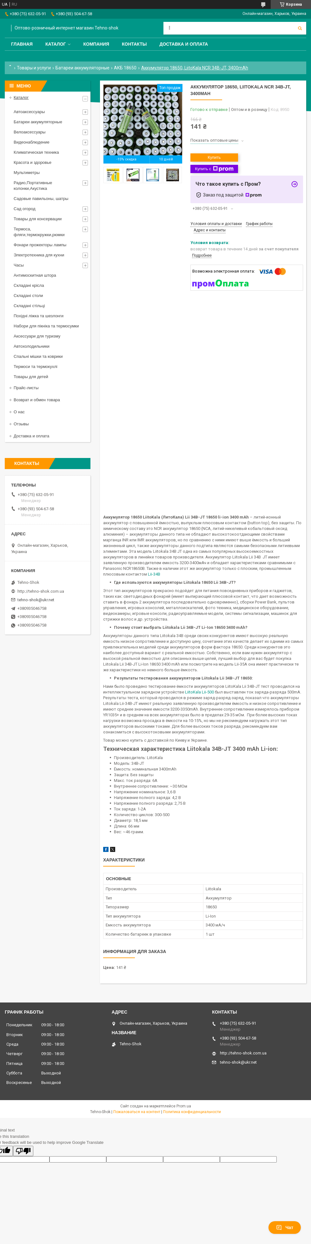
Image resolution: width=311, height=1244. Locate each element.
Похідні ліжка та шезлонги (38, 315)
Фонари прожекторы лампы (40, 244)
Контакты (134, 44)
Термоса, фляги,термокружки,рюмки (39, 232)
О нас (19, 411)
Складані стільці (29, 305)
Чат (284, 1227)
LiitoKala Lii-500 (199, 692)
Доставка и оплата (183, 44)
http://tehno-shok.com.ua (40, 591)
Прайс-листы (26, 387)
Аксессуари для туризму (37, 336)
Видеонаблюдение (32, 142)
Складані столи (28, 295)
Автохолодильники (32, 346)
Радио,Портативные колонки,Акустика (33, 185)
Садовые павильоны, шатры (41, 198)
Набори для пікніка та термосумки (46, 326)
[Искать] (300, 28)
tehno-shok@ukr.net (35, 599)
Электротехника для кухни (39, 255)
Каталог (55, 44)
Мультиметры (27, 172)
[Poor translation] (23, 1151)
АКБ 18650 (125, 67)
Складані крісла (29, 285)
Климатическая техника (36, 152)
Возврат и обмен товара (37, 399)
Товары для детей (31, 376)
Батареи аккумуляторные (82, 67)
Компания (96, 44)
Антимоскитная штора (35, 275)
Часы (19, 265)
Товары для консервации (38, 218)
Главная (22, 44)
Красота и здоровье (32, 162)
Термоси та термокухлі (35, 366)
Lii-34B (154, 574)
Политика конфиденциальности (192, 1112)
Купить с (214, 169)
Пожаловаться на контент (136, 1112)
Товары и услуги (34, 67)
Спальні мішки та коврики (38, 356)
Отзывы (21, 424)
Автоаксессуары (29, 111)
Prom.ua (183, 1106)
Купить (214, 157)
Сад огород (25, 208)
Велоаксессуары (29, 132)
